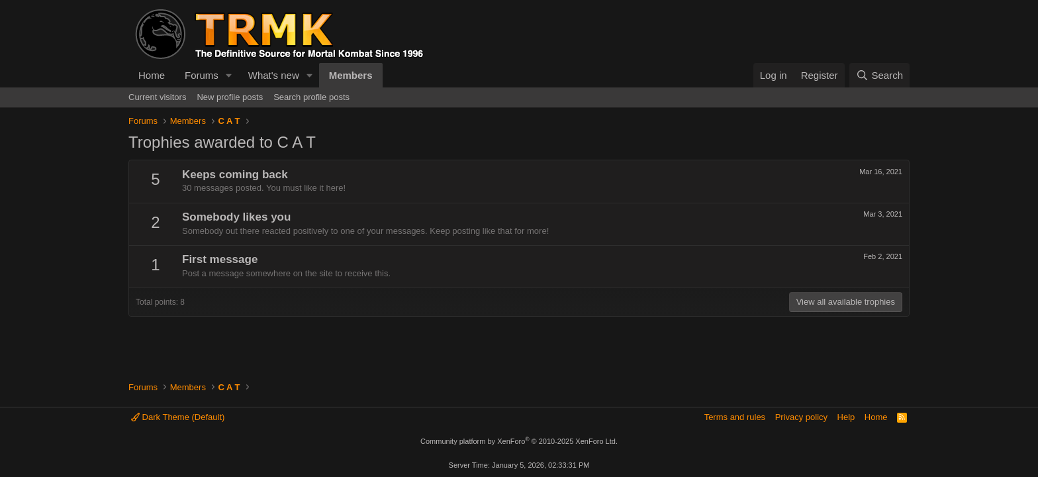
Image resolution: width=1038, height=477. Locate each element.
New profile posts (230, 97)
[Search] (879, 75)
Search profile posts (311, 97)
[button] (229, 75)
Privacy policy (801, 417)
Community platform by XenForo (519, 441)
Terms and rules (734, 417)
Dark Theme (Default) (177, 417)
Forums (201, 75)
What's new (273, 75)
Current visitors (157, 97)
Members (351, 75)
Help (846, 417)
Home (151, 75)
